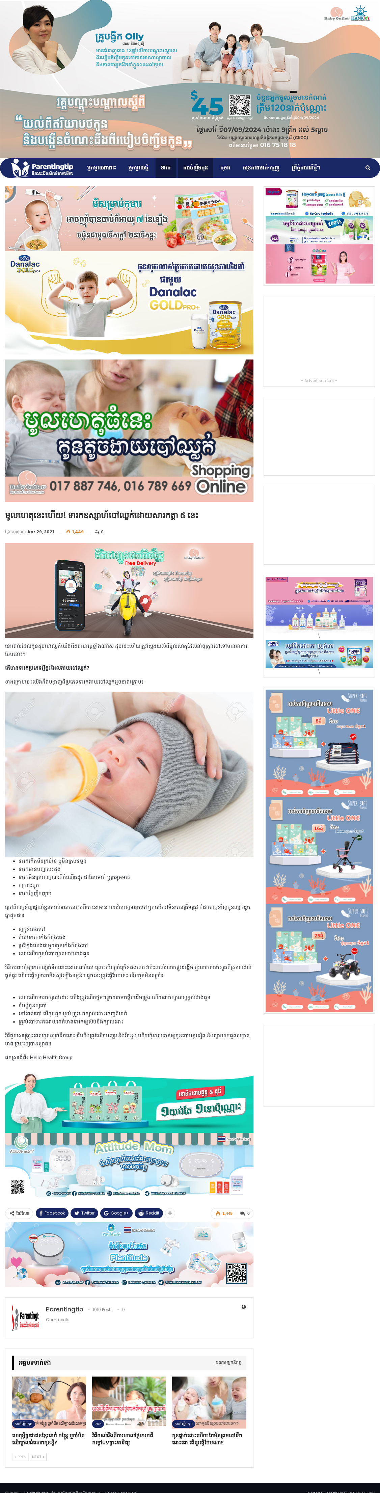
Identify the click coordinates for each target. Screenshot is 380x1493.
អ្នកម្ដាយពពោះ (101, 167)
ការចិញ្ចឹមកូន (195, 167)
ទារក (166, 167)
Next (38, 1456)
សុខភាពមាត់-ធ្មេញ (261, 167)
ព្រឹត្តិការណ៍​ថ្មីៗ (306, 167)
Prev (20, 1456)
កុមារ (225, 167)
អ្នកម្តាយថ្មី (138, 167)
